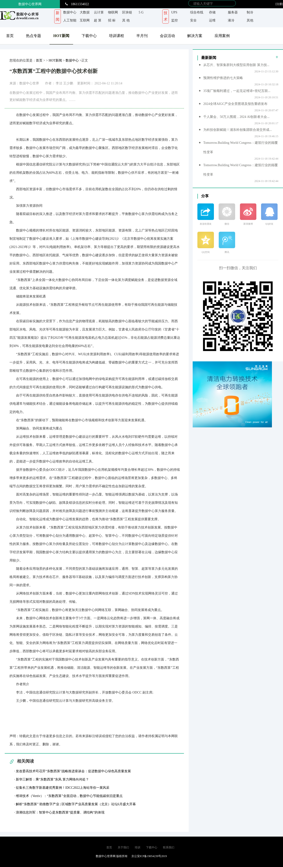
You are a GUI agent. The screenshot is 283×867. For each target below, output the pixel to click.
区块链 (127, 12)
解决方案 (194, 36)
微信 (227, 224)
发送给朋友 (206, 224)
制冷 (250, 12)
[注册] (279, 4)
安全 (193, 20)
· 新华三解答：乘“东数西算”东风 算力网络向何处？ (51, 779)
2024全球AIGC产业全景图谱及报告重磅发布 (235, 104)
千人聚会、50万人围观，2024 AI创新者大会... (236, 117)
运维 (212, 20)
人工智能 (69, 20)
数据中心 (69, 12)
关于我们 (123, 847)
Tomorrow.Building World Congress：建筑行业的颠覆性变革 (240, 147)
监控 (174, 20)
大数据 (85, 12)
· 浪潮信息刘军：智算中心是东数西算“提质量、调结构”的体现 (59, 812)
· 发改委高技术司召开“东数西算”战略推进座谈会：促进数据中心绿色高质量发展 (72, 771)
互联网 (85, 20)
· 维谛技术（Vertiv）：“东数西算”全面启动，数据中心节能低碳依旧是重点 (68, 796)
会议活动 (167, 36)
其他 (250, 20)
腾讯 (227, 252)
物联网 (113, 12)
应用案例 (222, 36)
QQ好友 (269, 224)
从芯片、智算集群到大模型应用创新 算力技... (236, 65)
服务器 (233, 12)
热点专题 (33, 36)
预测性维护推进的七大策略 (223, 78)
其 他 (126, 20)
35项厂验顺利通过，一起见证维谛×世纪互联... (236, 91)
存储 (212, 12)
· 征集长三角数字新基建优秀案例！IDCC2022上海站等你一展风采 (61, 787)
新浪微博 (248, 224)
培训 (137, 847)
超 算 (97, 20)
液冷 (231, 20)
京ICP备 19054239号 (69, 856)
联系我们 (168, 847)
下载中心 (89, 36)
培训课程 (116, 36)
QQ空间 (206, 252)
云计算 (99, 12)
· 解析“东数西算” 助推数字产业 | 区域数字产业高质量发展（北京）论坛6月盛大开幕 (75, 804)
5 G (141, 12)
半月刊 (142, 36)
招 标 (112, 20)
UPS (174, 12)
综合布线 (196, 12)
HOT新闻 (61, 36)
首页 (10, 36)
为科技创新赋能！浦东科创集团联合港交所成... (237, 130)
